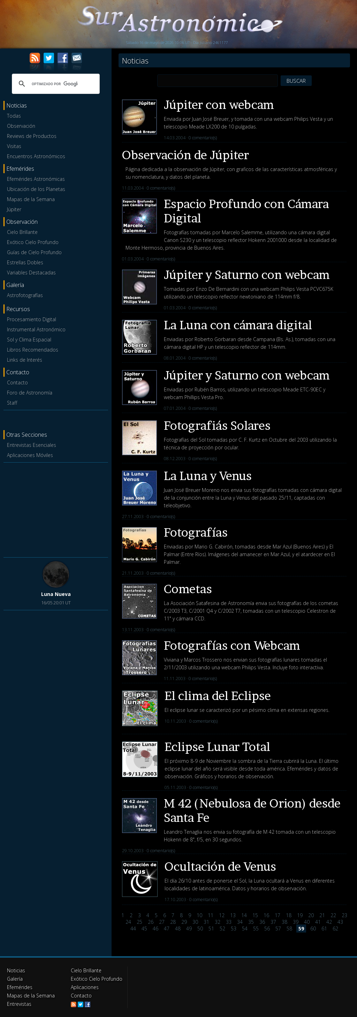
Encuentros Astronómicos (36, 156)
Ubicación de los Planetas (36, 189)
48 (178, 928)
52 (222, 928)
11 (210, 915)
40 (307, 922)
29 (184, 922)
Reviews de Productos (31, 136)
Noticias (16, 970)
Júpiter (14, 209)
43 (340, 922)
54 (245, 928)
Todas (14, 115)
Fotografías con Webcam (232, 645)
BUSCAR (296, 80)
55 (256, 928)
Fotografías (196, 532)
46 (155, 928)
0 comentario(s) (203, 138)
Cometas (188, 589)
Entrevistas (19, 1004)
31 (206, 922)
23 (344, 915)
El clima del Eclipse (218, 695)
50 (200, 928)
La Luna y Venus (208, 476)
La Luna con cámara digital (238, 325)
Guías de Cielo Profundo (34, 252)
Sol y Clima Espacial (29, 339)
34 (240, 922)
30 (195, 922)
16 (266, 915)
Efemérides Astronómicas (36, 179)
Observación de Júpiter (185, 155)
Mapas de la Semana (31, 199)
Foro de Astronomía (29, 392)
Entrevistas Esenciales (31, 445)
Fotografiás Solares (217, 425)
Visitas (14, 146)
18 (288, 915)
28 (173, 922)
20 (311, 915)
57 (278, 928)
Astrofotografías (25, 295)
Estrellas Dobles (25, 262)
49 (189, 928)
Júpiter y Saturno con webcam (247, 274)
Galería (15, 978)
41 (318, 922)
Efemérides (19, 987)
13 (233, 915)
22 (333, 915)
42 (329, 922)
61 (324, 928)
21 (322, 915)
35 (251, 922)
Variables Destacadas (31, 272)
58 (289, 928)
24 (128, 922)
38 (284, 922)
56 (267, 928)
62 (335, 928)
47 (166, 928)
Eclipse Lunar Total (217, 746)
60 (313, 928)
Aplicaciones (85, 987)
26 (150, 922)
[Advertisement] (55, 508)
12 (222, 915)
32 (217, 922)
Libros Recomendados (32, 349)
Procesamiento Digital (31, 319)
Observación (21, 126)
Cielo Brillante (22, 232)
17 (277, 915)
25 (139, 922)
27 (162, 922)
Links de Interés (24, 359)
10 (199, 915)
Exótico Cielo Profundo (33, 242)
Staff (12, 402)
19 (300, 915)
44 (133, 928)
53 (233, 928)
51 (211, 928)
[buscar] (55, 84)
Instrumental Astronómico (36, 329)
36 (262, 922)
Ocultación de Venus (220, 866)
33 (228, 922)
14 (244, 915)
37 (273, 922)
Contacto (17, 382)
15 (255, 915)
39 (295, 922)
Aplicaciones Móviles (30, 455)
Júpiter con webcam (219, 104)
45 (144, 928)
